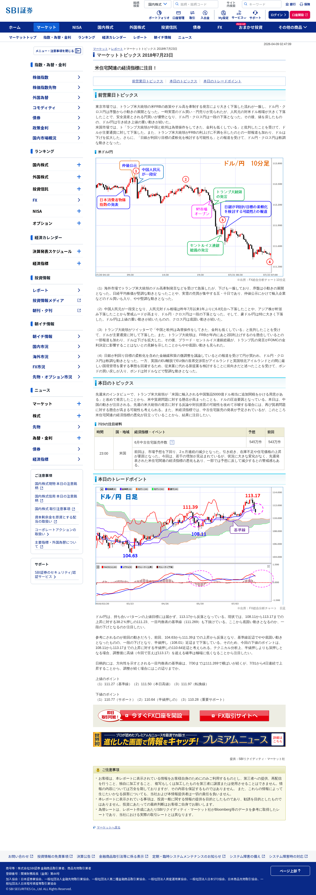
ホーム (15, 27)
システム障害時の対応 (288, 856)
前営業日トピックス (147, 81)
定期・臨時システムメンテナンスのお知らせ (189, 856)
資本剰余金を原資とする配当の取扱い (55, 519)
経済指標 (57, 263)
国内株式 (105, 27)
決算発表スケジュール (57, 251)
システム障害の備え (247, 856)
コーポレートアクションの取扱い (55, 531)
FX (219, 27)
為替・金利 (57, 438)
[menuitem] (290, 4)
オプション (57, 223)
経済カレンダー (114, 37)
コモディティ (57, 107)
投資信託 (169, 27)
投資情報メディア (57, 300)
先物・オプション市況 (57, 377)
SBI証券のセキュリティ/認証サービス (55, 574)
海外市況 (57, 356)
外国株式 (137, 27)
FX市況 (57, 367)
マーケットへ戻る (108, 827)
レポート (140, 37)
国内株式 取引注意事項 (55, 508)
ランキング (86, 37)
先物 (57, 427)
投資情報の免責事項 (55, 856)
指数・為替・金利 (57, 37)
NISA (77, 27)
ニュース (185, 37)
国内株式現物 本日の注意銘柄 (56, 485)
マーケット (46, 27)
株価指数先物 (57, 87)
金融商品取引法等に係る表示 (123, 856)
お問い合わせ (20, 856)
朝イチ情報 (162, 37)
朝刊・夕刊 (57, 310)
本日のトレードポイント (222, 81)
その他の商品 (292, 27)
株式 (57, 416)
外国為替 (57, 97)
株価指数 (57, 77)
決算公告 (86, 856)
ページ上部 (290, 870)
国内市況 (57, 346)
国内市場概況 (57, 138)
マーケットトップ (23, 37)
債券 (197, 27)
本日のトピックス (183, 81)
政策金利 (57, 128)
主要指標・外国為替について (55, 544)
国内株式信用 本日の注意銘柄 (56, 498)
